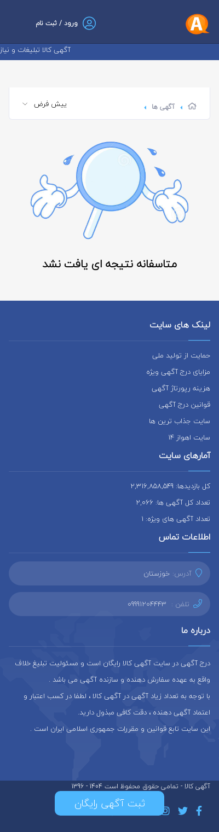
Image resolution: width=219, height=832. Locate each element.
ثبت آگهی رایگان (110, 803)
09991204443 (147, 604)
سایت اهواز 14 (189, 437)
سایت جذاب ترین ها (179, 421)
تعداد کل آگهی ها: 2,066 (173, 502)
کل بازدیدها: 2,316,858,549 (170, 486)
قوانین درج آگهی (184, 405)
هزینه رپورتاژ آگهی (181, 388)
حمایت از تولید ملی (181, 355)
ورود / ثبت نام (57, 23)
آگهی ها (163, 107)
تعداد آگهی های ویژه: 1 (175, 519)
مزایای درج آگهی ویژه (178, 372)
